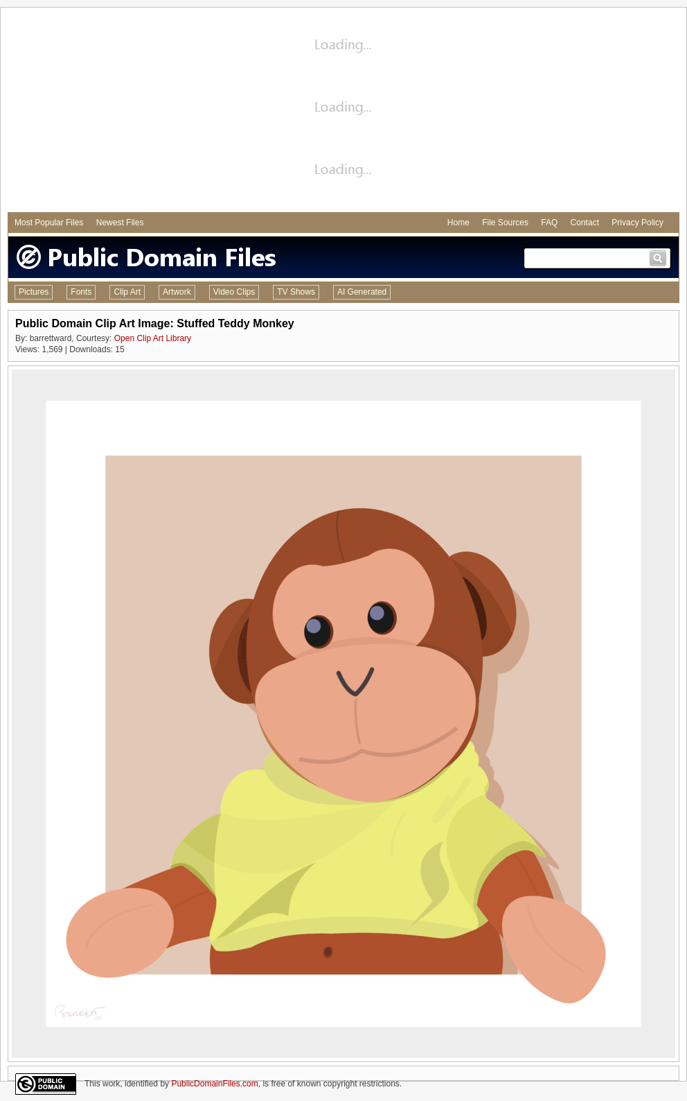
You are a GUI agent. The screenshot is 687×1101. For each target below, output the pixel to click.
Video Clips (234, 292)
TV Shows (296, 292)
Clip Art (127, 292)
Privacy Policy (637, 222)
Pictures (33, 292)
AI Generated (361, 292)
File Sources (505, 222)
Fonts (81, 292)
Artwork (177, 292)
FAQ (549, 222)
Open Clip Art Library (152, 338)
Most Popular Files (49, 222)
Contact (585, 222)
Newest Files (120, 222)
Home (458, 222)
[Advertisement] (344, 112)
